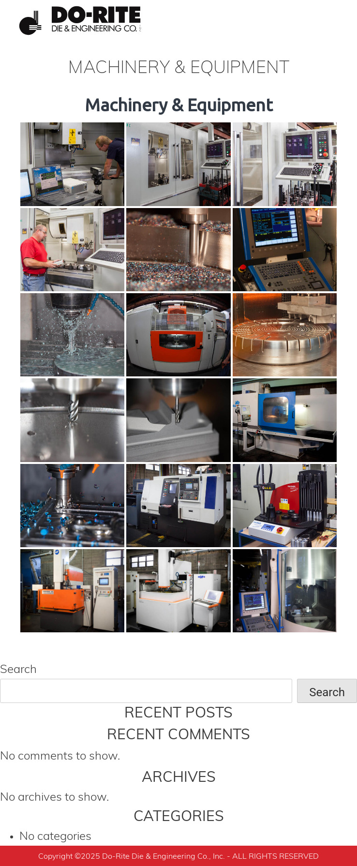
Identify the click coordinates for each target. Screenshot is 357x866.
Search (18, 670)
